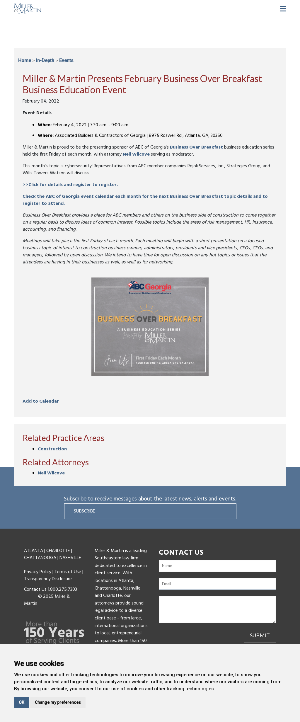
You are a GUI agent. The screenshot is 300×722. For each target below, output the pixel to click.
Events (66, 60)
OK (21, 702)
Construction (52, 449)
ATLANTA (33, 551)
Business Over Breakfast (196, 147)
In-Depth (45, 60)
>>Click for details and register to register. (70, 185)
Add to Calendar (41, 401)
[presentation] (193, 637)
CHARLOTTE (58, 551)
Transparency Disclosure (48, 579)
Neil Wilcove (136, 154)
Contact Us (35, 589)
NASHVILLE (70, 558)
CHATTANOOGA (40, 558)
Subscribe (84, 511)
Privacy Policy (37, 572)
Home (24, 60)
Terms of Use (67, 572)
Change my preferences (58, 702)
